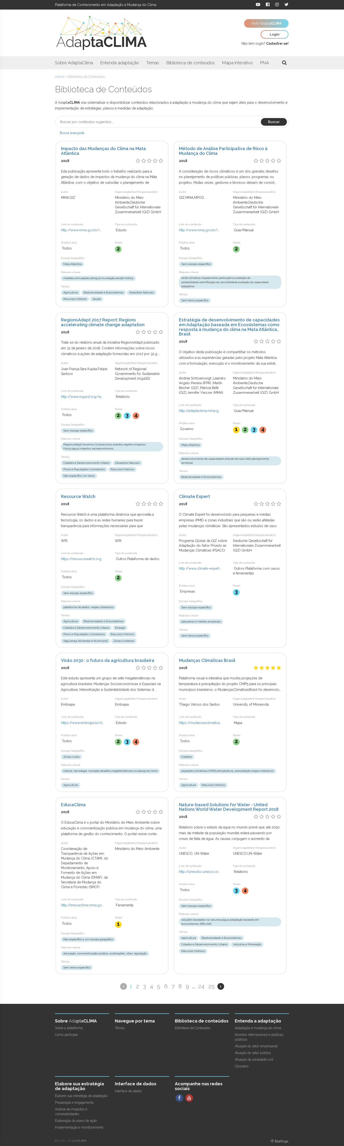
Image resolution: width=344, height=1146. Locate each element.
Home (59, 77)
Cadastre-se (277, 43)
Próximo (220, 986)
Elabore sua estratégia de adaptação (81, 1096)
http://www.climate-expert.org (200, 568)
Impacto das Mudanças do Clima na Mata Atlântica (103, 151)
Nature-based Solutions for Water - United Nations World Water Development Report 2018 (229, 807)
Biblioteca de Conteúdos (192, 1028)
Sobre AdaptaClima (74, 62)
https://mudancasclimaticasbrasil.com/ (200, 723)
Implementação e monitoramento (79, 1127)
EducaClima (73, 804)
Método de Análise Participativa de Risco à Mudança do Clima (223, 151)
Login (275, 34)
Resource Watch (78, 496)
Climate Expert (194, 496)
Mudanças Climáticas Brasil (207, 660)
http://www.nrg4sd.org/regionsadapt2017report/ (82, 397)
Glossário (241, 1066)
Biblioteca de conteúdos (190, 62)
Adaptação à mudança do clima (258, 1028)
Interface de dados (128, 1091)
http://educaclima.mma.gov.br (82, 905)
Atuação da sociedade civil (254, 1059)
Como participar (66, 1035)
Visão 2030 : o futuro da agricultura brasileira (107, 660)
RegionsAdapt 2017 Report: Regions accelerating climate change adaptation (103, 322)
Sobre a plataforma (69, 1028)
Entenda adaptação (119, 62)
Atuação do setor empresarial (256, 1046)
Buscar (274, 122)
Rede (266, 23)
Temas (152, 62)
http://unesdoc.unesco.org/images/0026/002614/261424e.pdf (200, 872)
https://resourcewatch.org (81, 559)
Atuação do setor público (253, 1053)
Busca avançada (72, 133)
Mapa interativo (237, 62)
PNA (264, 62)
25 (211, 986)
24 (201, 986)
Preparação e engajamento (74, 1102)
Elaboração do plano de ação (76, 1121)
